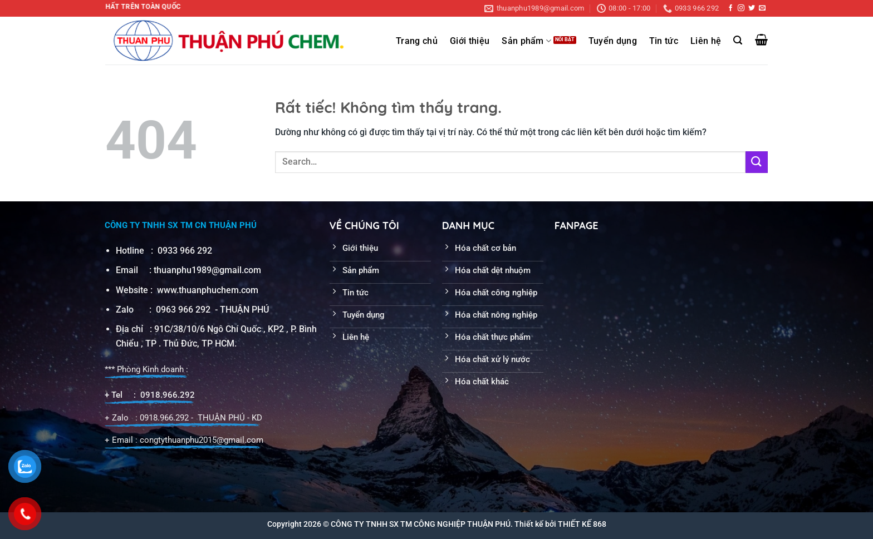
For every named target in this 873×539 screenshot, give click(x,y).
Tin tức (663, 41)
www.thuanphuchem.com (209, 290)
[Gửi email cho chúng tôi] (762, 8)
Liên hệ (705, 41)
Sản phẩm (526, 41)
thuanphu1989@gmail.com (207, 270)
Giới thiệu (469, 41)
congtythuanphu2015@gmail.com (201, 440)
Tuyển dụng (612, 41)
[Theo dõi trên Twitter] (751, 8)
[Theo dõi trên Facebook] (730, 8)
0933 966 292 (185, 250)
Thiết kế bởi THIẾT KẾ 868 (560, 524)
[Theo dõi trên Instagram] (741, 8)
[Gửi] (757, 162)
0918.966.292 (167, 395)
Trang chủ (417, 41)
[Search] (737, 40)
